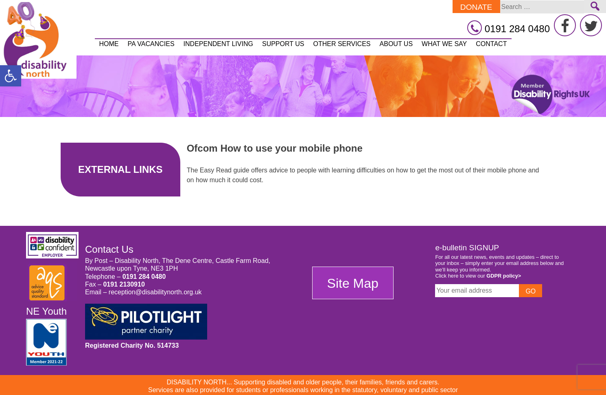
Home (109, 43)
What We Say (444, 43)
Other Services (341, 43)
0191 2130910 (123, 284)
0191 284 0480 (144, 276)
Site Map (352, 283)
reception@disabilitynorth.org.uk (155, 292)
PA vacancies (151, 43)
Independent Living (218, 43)
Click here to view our (478, 276)
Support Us (283, 43)
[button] (10, 75)
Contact (491, 43)
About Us (396, 43)
